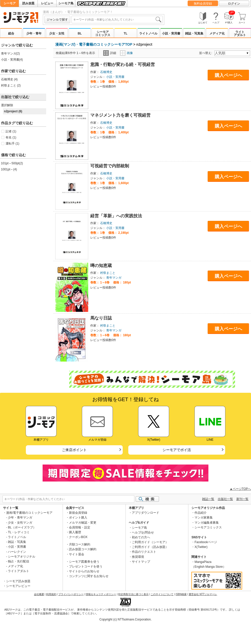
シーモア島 (66, 3)
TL (126, 33)
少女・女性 (56, 33)
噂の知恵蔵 (101, 265)
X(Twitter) (200, 547)
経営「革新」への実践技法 (116, 215)
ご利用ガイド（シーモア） (150, 542)
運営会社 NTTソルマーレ (203, 594)
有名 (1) (11, 137)
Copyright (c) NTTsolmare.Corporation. (125, 619)
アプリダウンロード (145, 512)
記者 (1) (11, 131)
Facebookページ (205, 542)
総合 (11, 33)
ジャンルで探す (57, 19)
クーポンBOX (78, 537)
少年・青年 (34, 33)
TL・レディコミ (19, 532)
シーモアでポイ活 (177, 450)
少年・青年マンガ (20, 517)
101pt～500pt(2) (12, 163)
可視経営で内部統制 (109, 166)
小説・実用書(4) (12, 59)
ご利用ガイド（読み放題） (150, 547)
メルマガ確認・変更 (82, 522)
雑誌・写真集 (194, 33)
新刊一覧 (242, 499)
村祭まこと (107, 273)
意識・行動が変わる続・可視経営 (122, 64)
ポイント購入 (78, 517)
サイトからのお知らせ (84, 571)
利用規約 (51, 594)
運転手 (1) (12, 143)
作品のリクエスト (144, 552)
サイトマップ (141, 561)
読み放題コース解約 (82, 549)
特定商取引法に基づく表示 (133, 594)
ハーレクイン (17, 552)
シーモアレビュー (18, 586)
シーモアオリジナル (21, 556)
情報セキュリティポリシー (101, 594)
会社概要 (39, 594)
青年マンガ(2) (10, 53)
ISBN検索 (181, 594)
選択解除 (7, 105)
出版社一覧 (225, 499)
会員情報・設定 (79, 527)
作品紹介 (200, 512)
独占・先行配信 (18, 561)
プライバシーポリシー (71, 594)
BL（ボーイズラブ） (22, 527)
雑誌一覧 (208, 499)
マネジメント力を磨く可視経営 (120, 115)
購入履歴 (75, 532)
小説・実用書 (171, 33)
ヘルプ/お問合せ (143, 532)
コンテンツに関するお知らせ (89, 576)
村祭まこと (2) (11, 85)
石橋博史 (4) (9, 79)
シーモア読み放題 (18, 581)
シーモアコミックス (102, 33)
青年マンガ (113, 277)
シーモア (10, 3)
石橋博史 (106, 72)
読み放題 (28, 3)
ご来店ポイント (74, 450)
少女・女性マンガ (20, 522)
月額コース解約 (79, 544)
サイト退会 (76, 554)
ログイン (234, 3)
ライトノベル (148, 33)
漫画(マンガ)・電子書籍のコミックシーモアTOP (93, 44)
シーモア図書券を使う (84, 561)
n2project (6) (13, 111)
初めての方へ (141, 537)
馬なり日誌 (101, 318)
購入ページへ (228, 75)
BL (80, 33)
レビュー (47, 3)
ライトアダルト (240, 33)
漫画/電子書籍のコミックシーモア (29, 512)
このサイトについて (162, 594)
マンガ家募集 (203, 517)
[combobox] (117, 19)
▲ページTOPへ (240, 489)
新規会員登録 (78, 512)
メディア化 (217, 33)
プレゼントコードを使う (85, 566)
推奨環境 (138, 557)
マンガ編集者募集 (206, 522)
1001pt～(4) (9, 169)
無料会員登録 (203, 3)
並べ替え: (206, 53)
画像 (126, 53)
